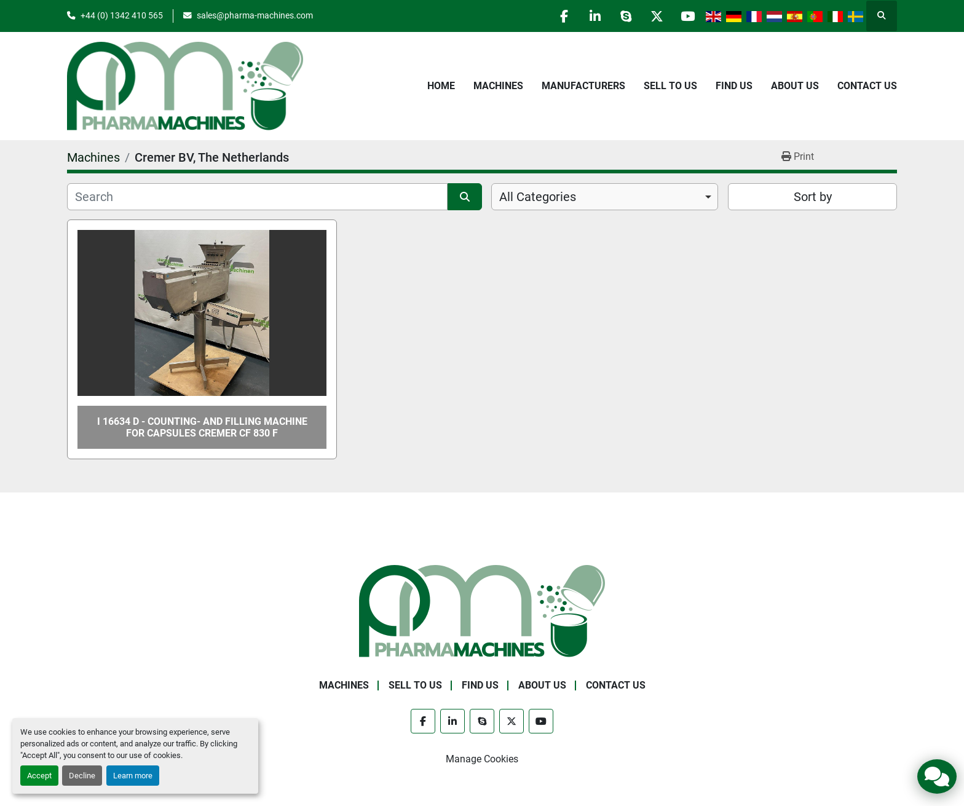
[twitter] (656, 16)
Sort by (813, 196)
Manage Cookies (482, 759)
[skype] (624, 16)
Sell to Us (670, 86)
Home (441, 86)
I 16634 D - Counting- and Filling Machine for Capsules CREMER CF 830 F (202, 427)
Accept (39, 775)
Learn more (132, 775)
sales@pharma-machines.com (255, 15)
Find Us (734, 86)
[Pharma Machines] (482, 611)
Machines (498, 86)
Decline (82, 775)
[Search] (257, 196)
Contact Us (867, 86)
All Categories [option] (537, 196)
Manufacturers (583, 86)
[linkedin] (593, 16)
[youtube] (687, 16)
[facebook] (562, 16)
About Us (795, 86)
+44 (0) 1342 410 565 (122, 15)
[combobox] (604, 196)
